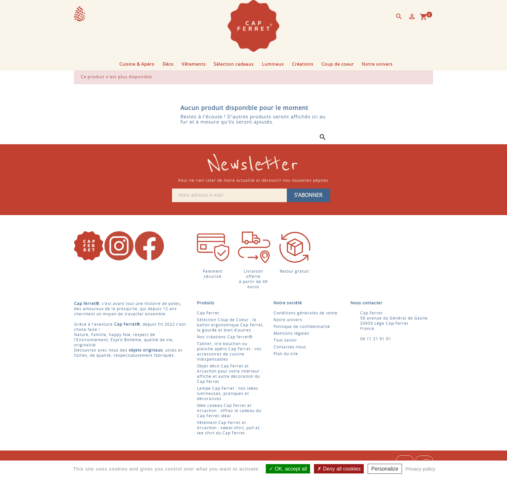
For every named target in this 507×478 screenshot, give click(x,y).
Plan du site (286, 354)
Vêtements (194, 64)
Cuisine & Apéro (137, 64)
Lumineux (273, 64)
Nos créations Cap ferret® (225, 337)
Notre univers (377, 64)
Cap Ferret (208, 313)
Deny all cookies (339, 469)
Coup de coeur (337, 64)
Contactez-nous (290, 347)
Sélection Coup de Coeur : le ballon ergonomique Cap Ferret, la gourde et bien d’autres (230, 325)
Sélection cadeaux (234, 64)
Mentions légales (291, 333)
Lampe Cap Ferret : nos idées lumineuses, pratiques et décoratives (227, 393)
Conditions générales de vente (306, 313)
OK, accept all (288, 469)
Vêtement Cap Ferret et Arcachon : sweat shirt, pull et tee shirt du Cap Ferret (228, 428)
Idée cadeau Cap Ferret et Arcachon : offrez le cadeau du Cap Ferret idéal (229, 411)
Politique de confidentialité (302, 327)
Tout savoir (285, 340)
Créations (302, 64)
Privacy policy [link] (420, 469)
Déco (168, 64)
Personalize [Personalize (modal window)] (384, 469)
